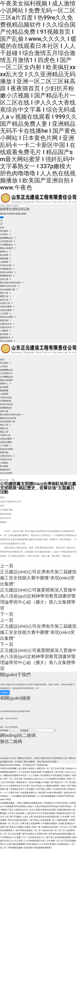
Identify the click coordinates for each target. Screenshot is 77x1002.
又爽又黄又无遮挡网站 (30, 823)
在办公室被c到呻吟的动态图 (42, 810)
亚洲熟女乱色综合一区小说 (54, 827)
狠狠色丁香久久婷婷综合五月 (14, 810)
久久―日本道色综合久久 (33, 837)
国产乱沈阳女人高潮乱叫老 (35, 834)
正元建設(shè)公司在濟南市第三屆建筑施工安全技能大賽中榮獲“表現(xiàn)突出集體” (38, 577)
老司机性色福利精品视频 (60, 834)
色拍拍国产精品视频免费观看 (37, 847)
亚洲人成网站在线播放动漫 (29, 803)
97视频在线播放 (50, 823)
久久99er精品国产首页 (34, 840)
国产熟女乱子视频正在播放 (18, 827)
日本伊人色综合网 (16, 813)
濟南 (26, 761)
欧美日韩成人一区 (68, 806)
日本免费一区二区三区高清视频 (61, 840)
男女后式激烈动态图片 (18, 820)
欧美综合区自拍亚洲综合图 (47, 816)
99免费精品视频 (15, 847)
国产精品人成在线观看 (40, 820)
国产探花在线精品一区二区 (28, 830)
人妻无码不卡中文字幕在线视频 (40, 813)
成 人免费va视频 (60, 820)
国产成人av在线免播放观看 (59, 837)
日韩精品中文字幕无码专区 (56, 803)
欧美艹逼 (36, 827)
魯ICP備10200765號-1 (47, 761)
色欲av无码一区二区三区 (54, 830)
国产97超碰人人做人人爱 (21, 816)
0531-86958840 (11, 727)
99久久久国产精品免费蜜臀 (13, 844)
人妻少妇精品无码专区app (46, 806)
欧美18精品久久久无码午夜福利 (41, 844)
